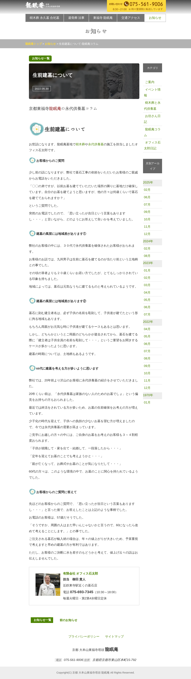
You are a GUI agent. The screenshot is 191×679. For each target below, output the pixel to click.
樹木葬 (80, 144)
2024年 (148, 241)
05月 (147, 300)
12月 (147, 234)
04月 (147, 292)
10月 (147, 219)
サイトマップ (114, 636)
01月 (147, 270)
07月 (147, 204)
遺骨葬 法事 (76, 18)
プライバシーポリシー (83, 636)
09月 (147, 212)
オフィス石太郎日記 (152, 145)
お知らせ (155, 18)
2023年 (148, 263)
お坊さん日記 (152, 119)
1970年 (148, 395)
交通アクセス (130, 18)
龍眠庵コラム (152, 132)
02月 (147, 190)
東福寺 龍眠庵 (103, 18)
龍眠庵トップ (33, 43)
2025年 (148, 182)
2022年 (148, 322)
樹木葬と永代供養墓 (152, 105)
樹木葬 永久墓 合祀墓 (44, 18)
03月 (147, 285)
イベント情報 (152, 92)
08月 (147, 256)
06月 (147, 197)
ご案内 (149, 82)
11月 (147, 226)
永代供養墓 (96, 144)
